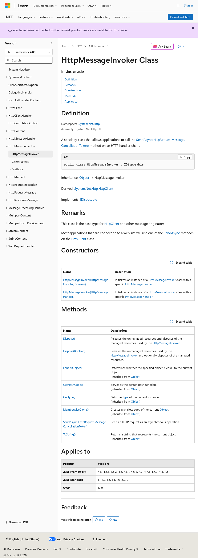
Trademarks (172, 549)
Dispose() (69, 338)
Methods (70, 96)
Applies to (71, 101)
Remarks (70, 85)
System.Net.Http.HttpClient (93, 188)
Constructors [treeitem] (20, 162)
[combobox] (29, 52)
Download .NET (180, 17)
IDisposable (88, 199)
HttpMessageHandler (139, 284)
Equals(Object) (72, 368)
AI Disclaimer (11, 549)
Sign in (188, 5)
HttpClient (111, 223)
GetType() (69, 397)
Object (84, 177)
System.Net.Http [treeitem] (19, 69)
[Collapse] (51, 43)
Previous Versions (36, 549)
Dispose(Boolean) (74, 351)
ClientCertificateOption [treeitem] (23, 85)
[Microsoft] (8, 5)
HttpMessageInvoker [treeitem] (25, 154)
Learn (65, 46)
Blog (55, 549)
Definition (71, 79)
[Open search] (178, 5)
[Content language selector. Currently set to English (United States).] (22, 539)
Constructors (73, 90)
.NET (79, 46)
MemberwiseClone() (76, 409)
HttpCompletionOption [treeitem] (23, 123)
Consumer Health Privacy (119, 549)
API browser (96, 46)
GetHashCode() (73, 385)
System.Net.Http (89, 124)
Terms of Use (152, 549)
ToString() (69, 434)
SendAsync (172, 233)
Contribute (74, 549)
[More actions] (191, 46)
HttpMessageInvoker (162, 280)
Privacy (90, 549)
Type (125, 397)
